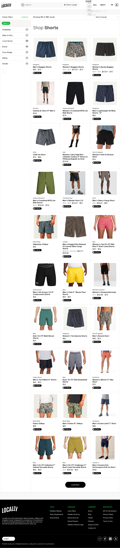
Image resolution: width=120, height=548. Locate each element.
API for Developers (110, 511)
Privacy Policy (108, 518)
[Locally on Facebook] (105, 539)
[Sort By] (107, 17)
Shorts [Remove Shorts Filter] (6, 23)
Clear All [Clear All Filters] (25, 17)
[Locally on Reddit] (99, 539)
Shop (87, 5)
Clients (90, 518)
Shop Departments (56, 514)
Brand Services (73, 518)
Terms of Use (108, 521)
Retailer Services (74, 514)
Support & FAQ (93, 525)
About (103, 5)
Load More (75, 485)
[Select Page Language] (8, 539)
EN (112, 5)
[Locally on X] (116, 539)
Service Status (108, 514)
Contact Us (92, 528)
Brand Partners (73, 521)
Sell (95, 5)
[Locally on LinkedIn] (110, 539)
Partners (91, 521)
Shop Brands (54, 518)
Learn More (72, 511)
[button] (15, 29)
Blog (89, 514)
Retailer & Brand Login (75, 525)
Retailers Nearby (56, 511)
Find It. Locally (68, 5)
